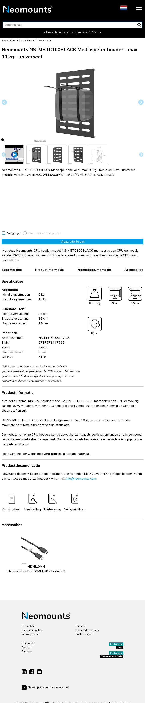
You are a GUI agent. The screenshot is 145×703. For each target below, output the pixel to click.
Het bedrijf (28, 643)
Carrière (27, 651)
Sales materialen (32, 630)
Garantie (80, 626)
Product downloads (87, 630)
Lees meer (11, 260)
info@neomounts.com (81, 478)
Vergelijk (13, 233)
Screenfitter (29, 626)
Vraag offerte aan (73, 241)
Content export (84, 634)
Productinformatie (49, 270)
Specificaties (12, 270)
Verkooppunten (31, 634)
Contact (26, 647)
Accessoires (133, 270)
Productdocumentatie (94, 270)
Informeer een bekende (41, 233)
